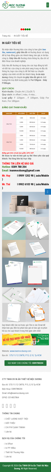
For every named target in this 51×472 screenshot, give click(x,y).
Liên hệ (8, 431)
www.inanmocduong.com (20, 351)
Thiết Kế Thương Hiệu (14, 452)
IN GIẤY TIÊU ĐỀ (21, 36)
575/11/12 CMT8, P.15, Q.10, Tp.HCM (25, 355)
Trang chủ (6, 36)
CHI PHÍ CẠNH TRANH (15, 427)
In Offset (9, 443)
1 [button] (21, 29)
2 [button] (26, 29)
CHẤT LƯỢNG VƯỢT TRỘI (16, 419)
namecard (10, 52)
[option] (25, 21)
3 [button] (30, 29)
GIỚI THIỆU (10, 423)
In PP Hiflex (10, 448)
